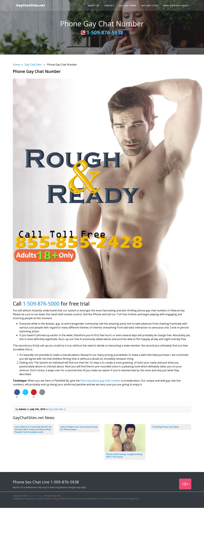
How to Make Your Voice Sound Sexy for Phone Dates (78, 428)
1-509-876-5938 (102, 32)
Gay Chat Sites (149, 5)
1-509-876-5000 (41, 303)
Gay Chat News (127, 5)
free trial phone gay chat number (100, 380)
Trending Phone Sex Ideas (165, 426)
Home (16, 64)
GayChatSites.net (30, 5)
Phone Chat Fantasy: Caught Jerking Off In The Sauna (124, 455)
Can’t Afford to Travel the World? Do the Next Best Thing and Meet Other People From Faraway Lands (32, 429)
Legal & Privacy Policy (176, 5)
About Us (93, 5)
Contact (109, 5)
